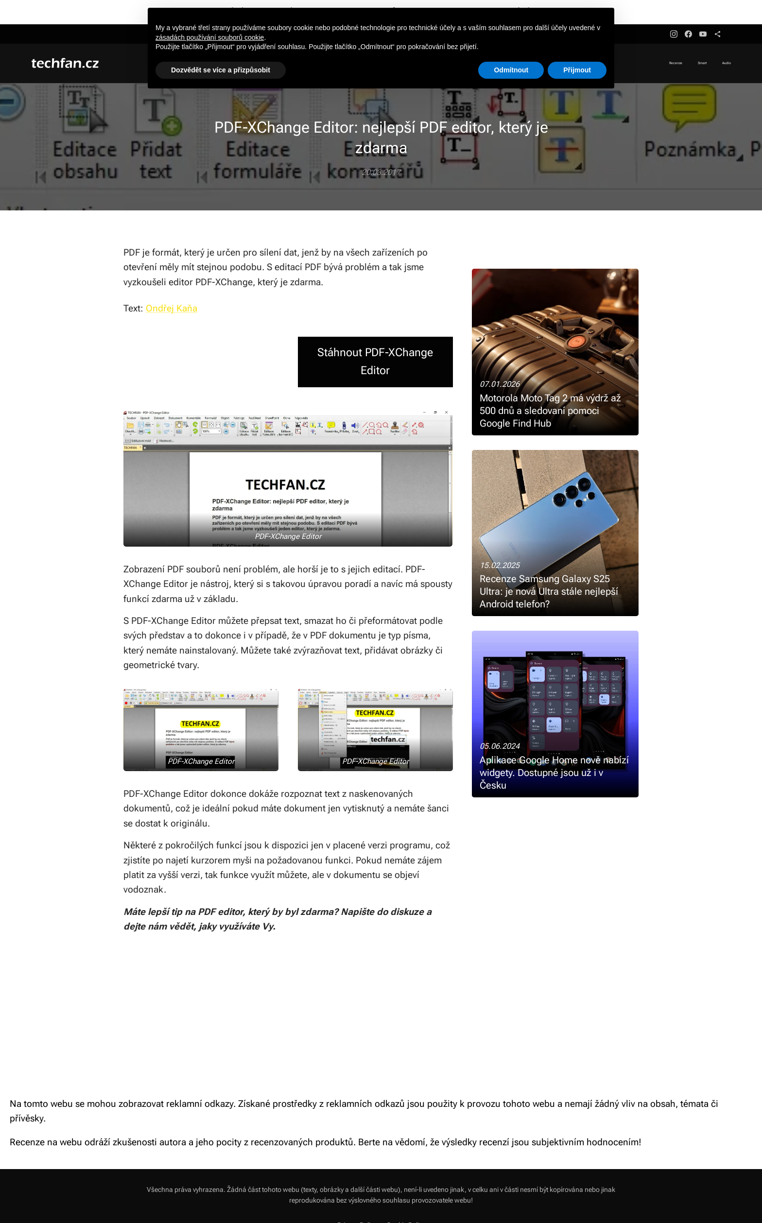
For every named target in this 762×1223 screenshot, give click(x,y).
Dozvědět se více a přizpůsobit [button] (220, 70)
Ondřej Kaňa (171, 308)
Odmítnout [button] (511, 70)
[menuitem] (702, 64)
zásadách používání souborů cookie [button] (210, 37)
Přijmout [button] (577, 70)
